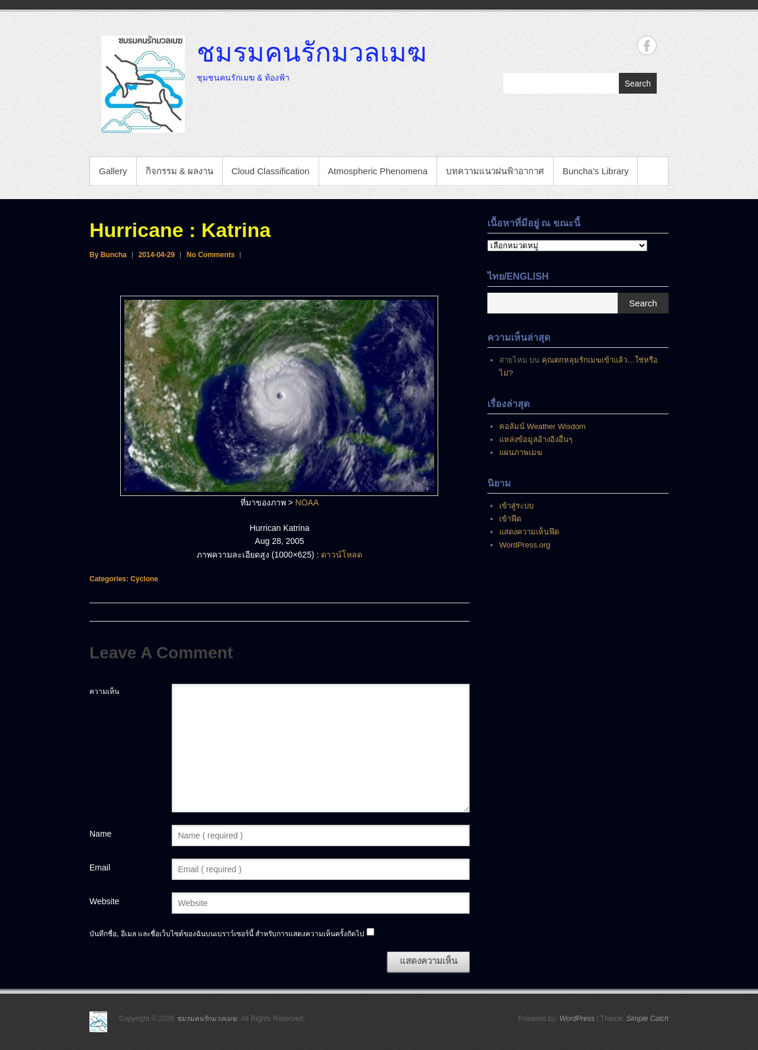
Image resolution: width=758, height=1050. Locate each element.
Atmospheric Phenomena (378, 171)
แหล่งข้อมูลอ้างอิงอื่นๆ (536, 439)
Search (638, 83)
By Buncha (108, 255)
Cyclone (144, 579)
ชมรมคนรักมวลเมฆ (311, 51)
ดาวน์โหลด (341, 554)
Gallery (113, 171)
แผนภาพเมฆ (520, 452)
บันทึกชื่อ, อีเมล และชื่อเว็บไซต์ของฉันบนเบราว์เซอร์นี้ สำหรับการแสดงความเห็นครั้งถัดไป (226, 934)
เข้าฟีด (510, 518)
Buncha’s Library (595, 171)
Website (104, 901)
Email (99, 867)
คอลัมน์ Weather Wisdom (542, 426)
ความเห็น (104, 691)
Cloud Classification (271, 171)
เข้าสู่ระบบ (516, 505)
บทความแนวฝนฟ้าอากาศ (495, 171)
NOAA (307, 502)
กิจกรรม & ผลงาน (179, 171)
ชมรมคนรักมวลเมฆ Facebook (647, 45)
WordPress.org (524, 544)
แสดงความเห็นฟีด (529, 531)
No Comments (211, 255)
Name (100, 833)
